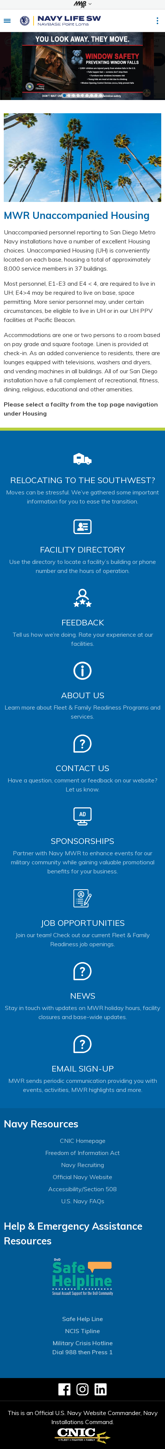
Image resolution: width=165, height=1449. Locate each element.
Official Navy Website (82, 1177)
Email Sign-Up (83, 1068)
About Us (82, 695)
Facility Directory (82, 549)
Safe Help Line (82, 1319)
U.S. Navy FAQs (82, 1201)
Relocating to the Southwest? (82, 480)
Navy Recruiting (82, 1165)
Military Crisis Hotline (83, 1343)
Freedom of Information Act (82, 1152)
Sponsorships (82, 841)
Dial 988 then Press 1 (82, 1352)
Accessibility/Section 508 (82, 1189)
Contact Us (82, 768)
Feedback (82, 622)
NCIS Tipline (82, 1331)
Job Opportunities (83, 923)
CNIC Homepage (82, 1140)
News (82, 995)
